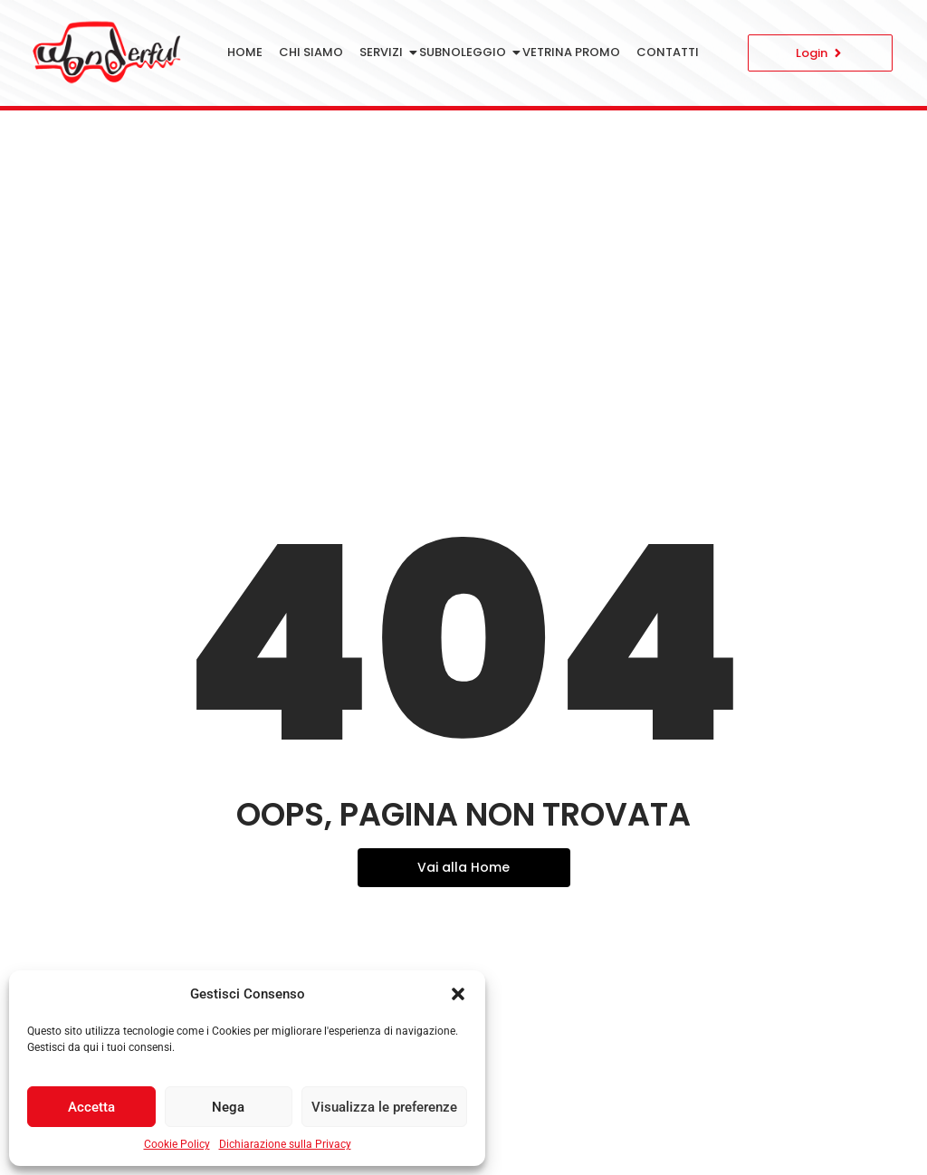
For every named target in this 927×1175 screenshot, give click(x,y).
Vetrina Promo (571, 52)
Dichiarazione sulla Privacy (285, 1144)
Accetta (91, 1107)
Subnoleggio (465, 52)
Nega (228, 1107)
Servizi (384, 52)
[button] (458, 994)
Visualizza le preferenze (384, 1107)
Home (245, 52)
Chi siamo (311, 52)
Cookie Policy (177, 1144)
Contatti (667, 52)
